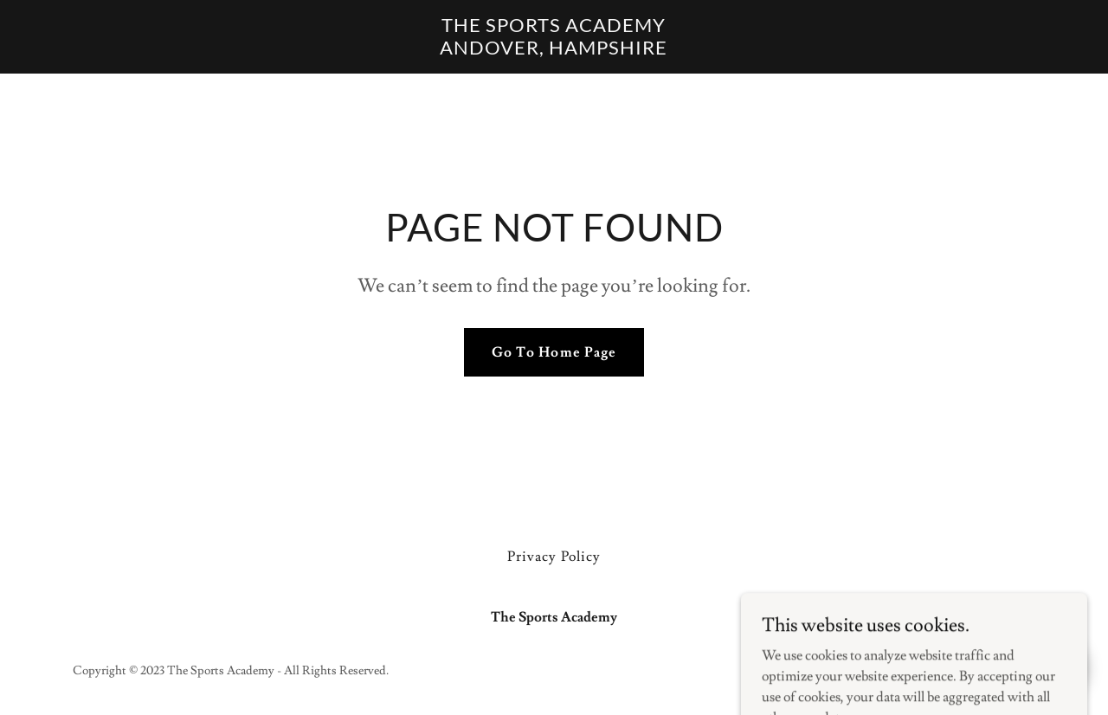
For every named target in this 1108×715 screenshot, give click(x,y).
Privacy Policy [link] (553, 556)
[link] (554, 50)
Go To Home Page (553, 352)
